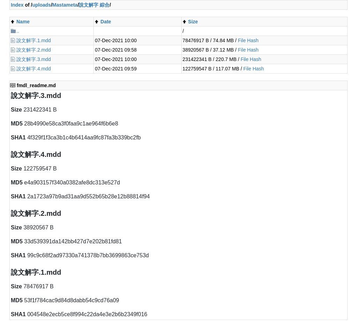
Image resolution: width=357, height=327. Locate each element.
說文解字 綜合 (94, 5)
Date (105, 21)
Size (193, 21)
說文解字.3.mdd (33, 59)
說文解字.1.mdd (33, 40)
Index (17, 5)
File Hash (248, 40)
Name (23, 21)
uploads (41, 5)
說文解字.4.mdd (33, 68)
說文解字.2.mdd (33, 50)
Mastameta (64, 5)
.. (17, 31)
